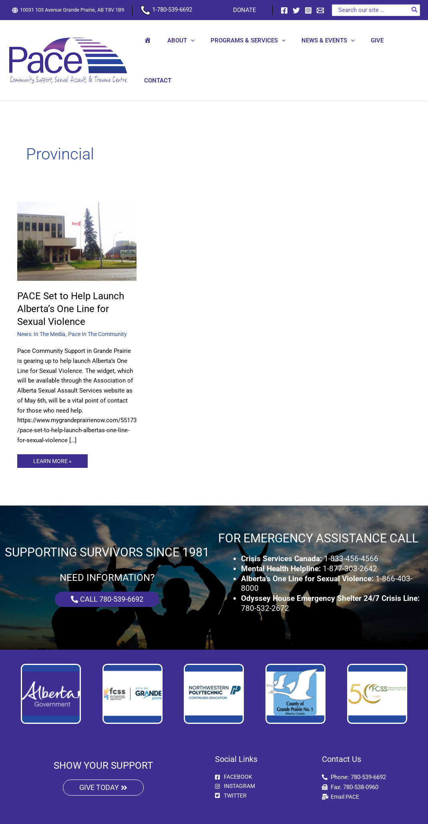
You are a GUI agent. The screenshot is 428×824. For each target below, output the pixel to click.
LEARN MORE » (53, 438)
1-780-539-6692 (166, 9)
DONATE (246, 10)
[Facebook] (284, 10)
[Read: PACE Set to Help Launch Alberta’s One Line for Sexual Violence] (77, 220)
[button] (194, 50)
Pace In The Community (105, 313)
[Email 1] (320, 10)
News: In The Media (43, 313)
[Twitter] (296, 10)
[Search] (415, 10)
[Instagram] (308, 10)
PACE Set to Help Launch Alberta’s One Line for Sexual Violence (74, 287)
